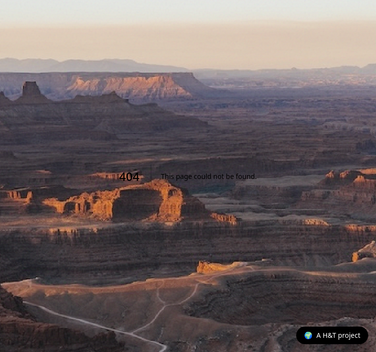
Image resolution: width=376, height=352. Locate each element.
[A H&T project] (332, 335)
